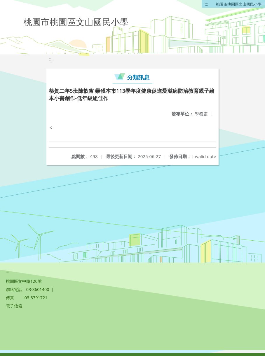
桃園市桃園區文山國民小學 (238, 4)
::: (206, 4)
